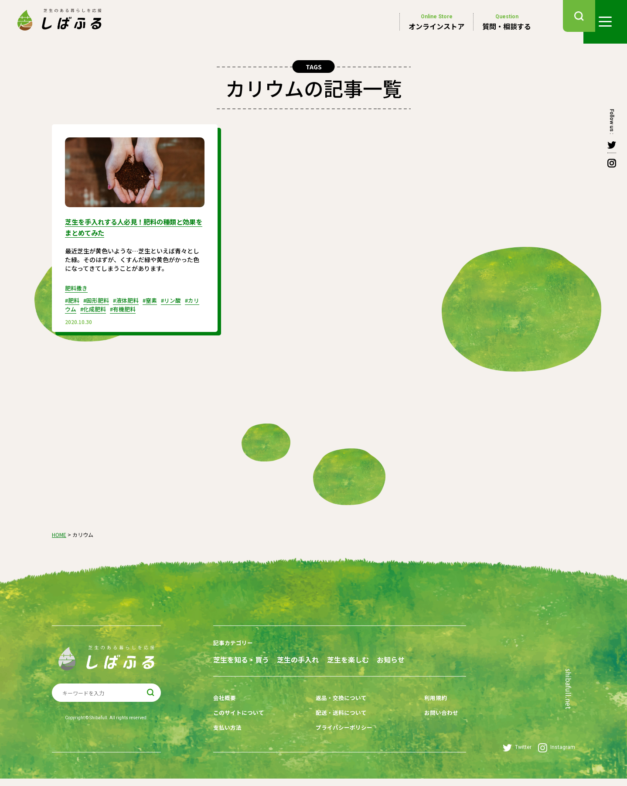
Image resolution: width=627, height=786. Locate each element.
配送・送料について (334, 722)
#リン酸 (181, 299)
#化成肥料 (107, 308)
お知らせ (227, 673)
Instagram (556, 755)
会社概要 (225, 709)
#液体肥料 (131, 299)
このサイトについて (240, 722)
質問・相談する (506, 22)
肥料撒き (77, 287)
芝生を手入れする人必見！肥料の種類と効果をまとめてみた (131, 226)
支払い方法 (228, 736)
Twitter (517, 755)
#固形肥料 (99, 299)
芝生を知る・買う (241, 657)
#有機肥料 (140, 308)
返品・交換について (334, 709)
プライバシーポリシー (337, 736)
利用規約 (418, 709)
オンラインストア (436, 22)
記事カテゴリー (234, 641)
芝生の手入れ (314, 657)
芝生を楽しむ (380, 657)
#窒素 (158, 299)
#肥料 (73, 299)
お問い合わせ (424, 722)
